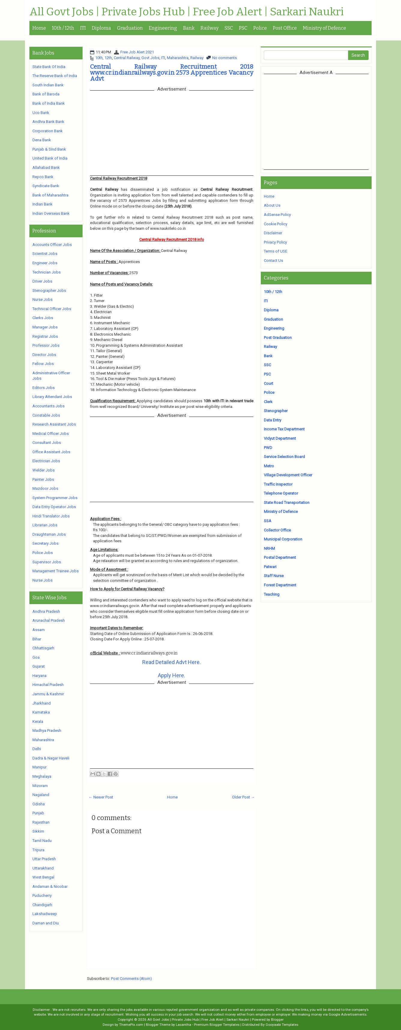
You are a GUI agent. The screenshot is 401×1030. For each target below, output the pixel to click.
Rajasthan (41, 822)
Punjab (38, 813)
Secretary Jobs (45, 543)
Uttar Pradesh (44, 859)
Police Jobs (42, 552)
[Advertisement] (316, 122)
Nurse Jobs (42, 299)
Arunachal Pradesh (48, 620)
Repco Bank (42, 177)
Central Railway (127, 57)
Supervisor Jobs (46, 562)
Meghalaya (41, 776)
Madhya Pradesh (46, 730)
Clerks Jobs (42, 318)
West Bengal (43, 877)
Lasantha (183, 1025)
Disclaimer (273, 233)
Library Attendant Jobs (52, 396)
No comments (224, 57)
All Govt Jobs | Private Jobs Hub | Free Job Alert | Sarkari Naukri (186, 12)
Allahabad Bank (46, 167)
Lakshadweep (44, 914)
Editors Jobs (43, 387)
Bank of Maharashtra (50, 195)
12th (108, 57)
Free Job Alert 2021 (137, 52)
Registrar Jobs (45, 336)
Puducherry (42, 895)
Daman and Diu (45, 923)
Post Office (285, 28)
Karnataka (41, 712)
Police (260, 28)
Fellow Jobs (43, 363)
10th (99, 57)
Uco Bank (40, 112)
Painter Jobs (43, 479)
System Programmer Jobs (54, 498)
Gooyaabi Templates (282, 1025)
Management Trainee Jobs (55, 571)
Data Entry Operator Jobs (54, 507)
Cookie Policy (275, 224)
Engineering (163, 28)
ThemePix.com (131, 1025)
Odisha (38, 804)
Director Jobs (44, 354)
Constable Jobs (46, 415)
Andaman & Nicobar (50, 886)
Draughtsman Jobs (49, 534)
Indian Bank (42, 204)
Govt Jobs (150, 57)
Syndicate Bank (45, 186)
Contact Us (273, 260)
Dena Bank (41, 140)
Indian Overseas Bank (51, 213)
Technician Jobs (46, 272)
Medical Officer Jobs (50, 433)
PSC (243, 28)
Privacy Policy (275, 242)
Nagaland (40, 794)
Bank (188, 28)
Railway (209, 28)
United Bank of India (50, 158)
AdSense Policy (277, 214)
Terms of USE (275, 251)
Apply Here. (171, 675)
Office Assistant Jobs (51, 452)
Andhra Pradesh (46, 611)
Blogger (277, 1019)
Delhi (36, 749)
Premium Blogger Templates (217, 1025)
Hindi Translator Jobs (51, 516)
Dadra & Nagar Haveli (50, 758)
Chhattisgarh (43, 648)
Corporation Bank (47, 131)
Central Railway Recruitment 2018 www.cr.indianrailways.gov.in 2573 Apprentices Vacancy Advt (171, 72)
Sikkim (38, 831)
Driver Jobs (42, 281)
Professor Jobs (45, 345)
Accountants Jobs (48, 406)
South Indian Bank (48, 85)
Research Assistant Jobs (54, 424)
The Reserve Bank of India (54, 75)
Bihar (36, 639)
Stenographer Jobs (49, 290)
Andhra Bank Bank (48, 121)
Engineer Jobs (44, 263)
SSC (229, 28)
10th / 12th (63, 28)
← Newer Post (101, 797)
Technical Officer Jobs (51, 309)
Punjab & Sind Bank (49, 149)
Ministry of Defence (324, 28)
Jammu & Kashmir (48, 694)
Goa (36, 657)
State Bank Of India (48, 66)
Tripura (38, 850)
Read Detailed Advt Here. (171, 662)
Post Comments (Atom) (131, 978)
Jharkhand (41, 703)
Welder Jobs (43, 470)
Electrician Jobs (46, 461)
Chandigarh (42, 905)
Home (39, 28)
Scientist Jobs (44, 253)
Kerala (37, 721)
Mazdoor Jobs (45, 488)
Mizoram (40, 785)
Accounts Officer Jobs (52, 244)
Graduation (130, 28)
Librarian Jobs (44, 525)
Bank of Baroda (45, 94)
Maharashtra (177, 57)
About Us (272, 205)
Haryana (39, 675)
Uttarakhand (43, 868)
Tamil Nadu (42, 840)
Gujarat (38, 666)
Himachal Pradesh (48, 684)
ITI (83, 28)
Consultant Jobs (46, 442)
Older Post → (243, 797)
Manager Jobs (45, 327)
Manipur (39, 767)
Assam (38, 629)
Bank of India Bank (48, 103)
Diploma (101, 28)
